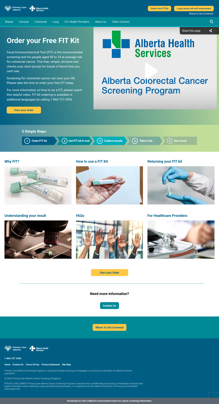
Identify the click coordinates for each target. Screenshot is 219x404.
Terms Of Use (32, 364)
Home (7, 364)
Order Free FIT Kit (159, 8)
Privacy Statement (50, 364)
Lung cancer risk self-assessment (194, 8)
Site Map (66, 364)
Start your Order (24, 110)
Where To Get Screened (109, 327)
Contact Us (109, 305)
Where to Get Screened (201, 13)
